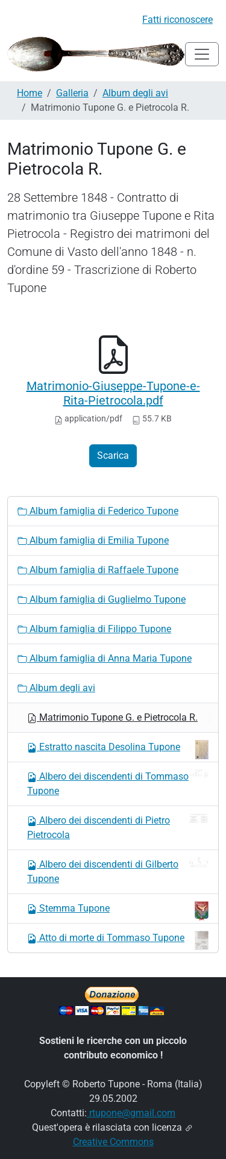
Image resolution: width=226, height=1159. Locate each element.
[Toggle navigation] (202, 54)
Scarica (113, 455)
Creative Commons (113, 1142)
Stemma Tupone (118, 911)
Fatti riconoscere (177, 19)
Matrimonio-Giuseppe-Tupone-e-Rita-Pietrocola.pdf (113, 393)
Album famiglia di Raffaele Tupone (97, 570)
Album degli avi (135, 93)
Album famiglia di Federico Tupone (97, 511)
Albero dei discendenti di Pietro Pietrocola (118, 827)
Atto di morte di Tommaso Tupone (118, 940)
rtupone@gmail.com (131, 1113)
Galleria (72, 93)
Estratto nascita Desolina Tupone (118, 749)
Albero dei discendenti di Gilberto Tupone (118, 870)
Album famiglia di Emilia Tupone (93, 540)
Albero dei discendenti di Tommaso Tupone (118, 783)
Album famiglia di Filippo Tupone (94, 629)
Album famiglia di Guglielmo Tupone (101, 599)
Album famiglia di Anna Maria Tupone (104, 658)
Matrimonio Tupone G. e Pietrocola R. (112, 717)
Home (29, 93)
